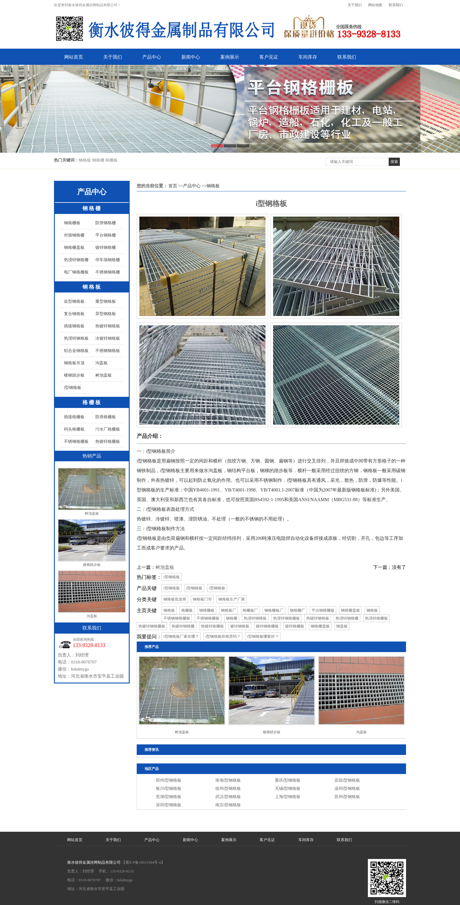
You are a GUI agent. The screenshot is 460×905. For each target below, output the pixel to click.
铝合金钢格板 (76, 350)
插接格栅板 (74, 417)
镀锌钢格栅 (105, 247)
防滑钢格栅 (105, 223)
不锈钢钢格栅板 (176, 618)
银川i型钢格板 (169, 788)
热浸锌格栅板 (376, 618)
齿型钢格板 (74, 301)
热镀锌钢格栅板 (151, 626)
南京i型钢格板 (228, 805)
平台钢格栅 (105, 235)
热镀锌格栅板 (107, 441)
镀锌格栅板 (294, 626)
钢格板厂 (228, 610)
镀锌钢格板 (239, 626)
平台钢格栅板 (323, 610)
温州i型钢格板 (347, 788)
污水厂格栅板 (107, 429)
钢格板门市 (202, 599)
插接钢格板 (74, 326)
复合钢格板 (74, 314)
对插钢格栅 (74, 235)
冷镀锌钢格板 (107, 338)
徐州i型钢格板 (228, 788)
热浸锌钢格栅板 (286, 618)
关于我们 (355, 5)
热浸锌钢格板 (76, 338)
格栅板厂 (250, 610)
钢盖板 (342, 626)
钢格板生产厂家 (231, 599)
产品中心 (151, 57)
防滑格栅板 (105, 417)
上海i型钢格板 (288, 797)
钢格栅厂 (297, 610)
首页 (172, 185)
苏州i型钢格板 (347, 797)
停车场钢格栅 (107, 260)
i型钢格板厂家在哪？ (181, 636)
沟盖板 (101, 363)
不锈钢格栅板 (76, 441)
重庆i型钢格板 (288, 780)
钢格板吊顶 (74, 363)
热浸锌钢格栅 (76, 260)
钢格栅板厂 (273, 610)
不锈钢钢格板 (107, 350)
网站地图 (375, 5)
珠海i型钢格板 (228, 780)
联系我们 (396, 5)
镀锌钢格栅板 (267, 626)
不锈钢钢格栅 (107, 272)
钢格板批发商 (174, 599)
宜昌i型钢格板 (347, 780)
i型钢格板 (73, 387)
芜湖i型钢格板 (169, 797)
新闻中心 (190, 57)
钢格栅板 (72, 223)
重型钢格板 (105, 301)
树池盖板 (103, 375)
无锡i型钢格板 (288, 788)
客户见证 (268, 57)
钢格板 (92, 287)
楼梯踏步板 (74, 375)
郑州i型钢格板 (169, 780)
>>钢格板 (211, 185)
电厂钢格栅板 (76, 272)
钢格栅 (92, 208)
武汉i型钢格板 (228, 797)
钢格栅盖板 (74, 247)
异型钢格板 (105, 314)
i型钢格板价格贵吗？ (223, 636)
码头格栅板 (74, 429)
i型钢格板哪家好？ (263, 636)
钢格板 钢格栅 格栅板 (98, 160)
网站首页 (73, 57)
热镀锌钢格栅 (183, 626)
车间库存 (307, 57)
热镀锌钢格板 (107, 326)
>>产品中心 (189, 185)
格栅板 (92, 402)
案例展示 (229, 57)
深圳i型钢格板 (169, 805)
